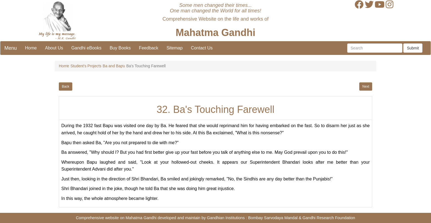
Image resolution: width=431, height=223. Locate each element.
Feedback (148, 48)
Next (365, 86)
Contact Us (201, 48)
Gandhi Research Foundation (329, 218)
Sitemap (175, 48)
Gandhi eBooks (86, 48)
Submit (413, 48)
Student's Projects (85, 66)
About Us (54, 48)
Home (31, 48)
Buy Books (120, 48)
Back (65, 86)
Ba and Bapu (114, 66)
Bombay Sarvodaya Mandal (273, 218)
